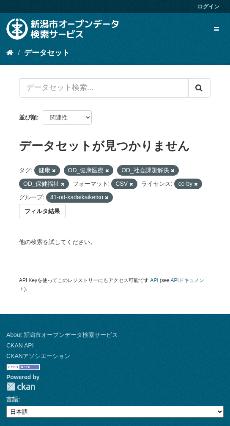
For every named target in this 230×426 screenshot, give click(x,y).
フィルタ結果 (42, 211)
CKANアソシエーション (38, 356)
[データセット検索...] (104, 88)
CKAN (20, 386)
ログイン (208, 6)
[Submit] (199, 88)
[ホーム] (10, 53)
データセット (47, 53)
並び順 (28, 117)
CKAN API (20, 345)
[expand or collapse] (216, 29)
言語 (12, 399)
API (154, 280)
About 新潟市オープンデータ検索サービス (62, 334)
